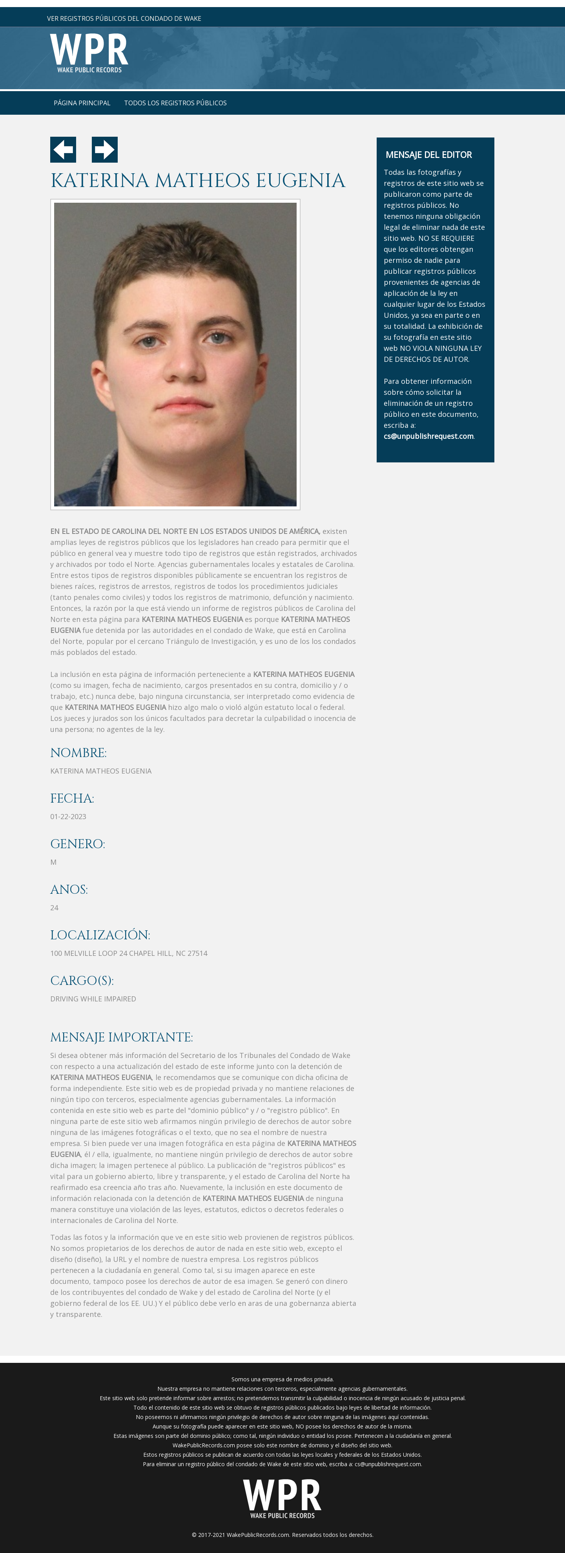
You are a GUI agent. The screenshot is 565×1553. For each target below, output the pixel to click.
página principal (82, 103)
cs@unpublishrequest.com (388, 1464)
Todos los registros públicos (175, 103)
